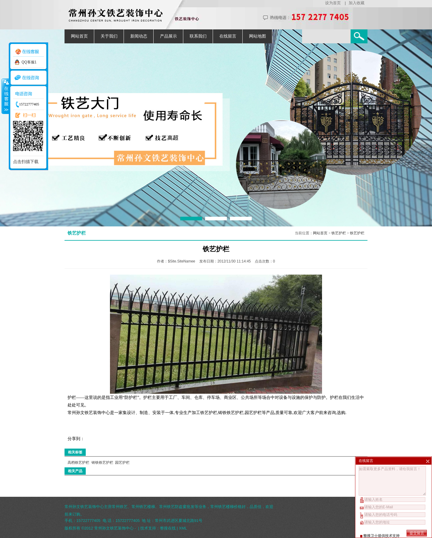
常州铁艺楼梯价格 (226, 506)
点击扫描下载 (25, 161)
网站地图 (257, 36)
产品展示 (168, 36)
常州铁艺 (120, 506)
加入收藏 (356, 3)
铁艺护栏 (338, 233)
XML (183, 528)
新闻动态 (138, 36)
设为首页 (333, 3)
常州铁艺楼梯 (143, 506)
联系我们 (198, 36)
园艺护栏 (122, 462)
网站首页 (79, 36)
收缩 (5, 96)
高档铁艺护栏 (78, 462)
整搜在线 (168, 528)
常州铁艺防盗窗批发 (176, 506)
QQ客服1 (29, 62)
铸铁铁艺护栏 (102, 462)
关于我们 (109, 36)
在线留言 (227, 36)
